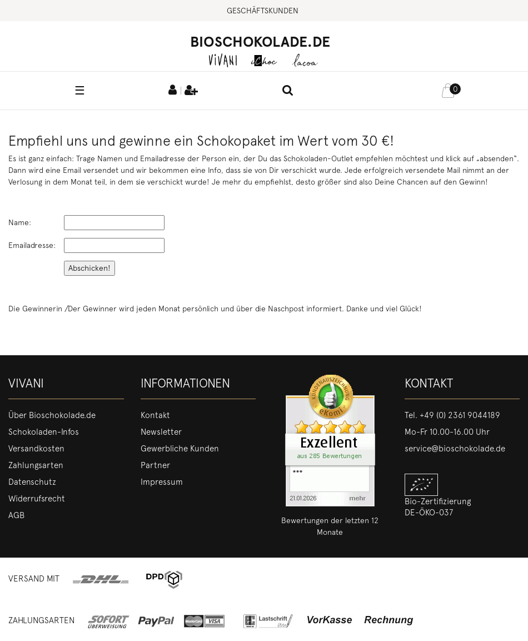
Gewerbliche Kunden (180, 449)
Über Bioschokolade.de (52, 415)
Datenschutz (32, 482)
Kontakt (155, 415)
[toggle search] (287, 91)
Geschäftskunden (262, 10)
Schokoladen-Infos (43, 432)
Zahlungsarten (35, 465)
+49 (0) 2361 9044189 (460, 415)
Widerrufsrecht (36, 499)
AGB (16, 515)
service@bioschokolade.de (455, 449)
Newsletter (161, 432)
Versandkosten (36, 449)
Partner (155, 465)
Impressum (162, 482)
